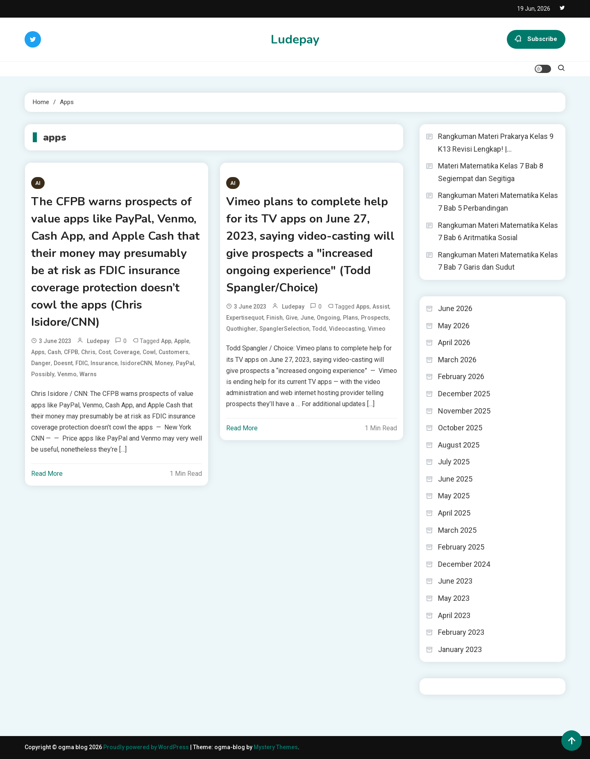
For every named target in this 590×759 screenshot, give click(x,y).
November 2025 (464, 411)
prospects (375, 317)
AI (38, 183)
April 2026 (454, 342)
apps (38, 352)
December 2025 (464, 393)
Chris (88, 352)
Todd (319, 328)
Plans (350, 317)
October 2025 (460, 427)
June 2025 (455, 479)
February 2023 (461, 632)
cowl (149, 352)
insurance (104, 363)
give (291, 317)
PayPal (185, 363)
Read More (47, 473)
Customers (173, 352)
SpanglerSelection (284, 328)
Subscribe (536, 39)
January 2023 (460, 649)
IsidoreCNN (136, 363)
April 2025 (454, 513)
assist (380, 306)
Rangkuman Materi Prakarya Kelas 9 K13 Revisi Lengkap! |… (496, 142)
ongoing (328, 317)
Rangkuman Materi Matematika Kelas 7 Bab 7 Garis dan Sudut (498, 261)
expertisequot (244, 317)
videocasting (347, 328)
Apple (181, 341)
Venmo (67, 374)
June (307, 317)
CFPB (71, 352)
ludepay (98, 341)
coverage (126, 352)
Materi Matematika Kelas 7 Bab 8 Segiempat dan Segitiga (490, 172)
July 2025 (454, 461)
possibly (42, 374)
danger (41, 363)
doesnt (63, 363)
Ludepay (295, 39)
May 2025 (454, 495)
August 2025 (458, 445)
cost (104, 352)
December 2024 (464, 564)
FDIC (81, 363)
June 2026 (455, 308)
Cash (54, 352)
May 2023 (454, 598)
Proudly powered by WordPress (146, 747)
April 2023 (454, 615)
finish (274, 317)
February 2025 (461, 547)
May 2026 (454, 325)
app (166, 341)
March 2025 (457, 530)
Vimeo (377, 328)
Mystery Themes (276, 747)
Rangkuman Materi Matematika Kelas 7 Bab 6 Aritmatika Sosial (498, 231)
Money (164, 363)
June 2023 (455, 581)
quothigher (241, 328)
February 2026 (461, 376)
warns (88, 374)
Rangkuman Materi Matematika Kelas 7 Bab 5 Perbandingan (498, 201)
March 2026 (457, 359)
